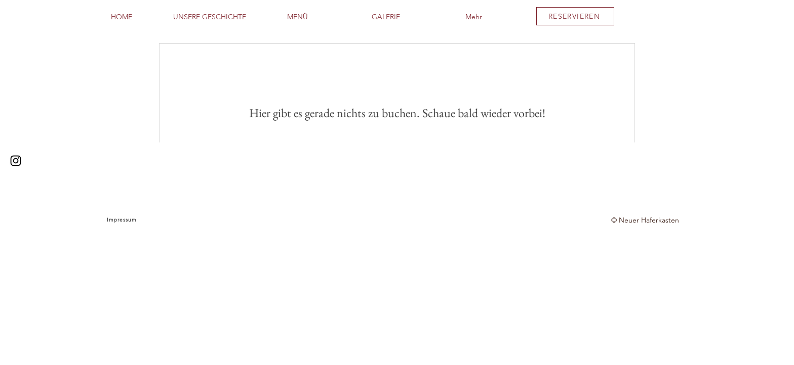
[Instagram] (16, 161)
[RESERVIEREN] (575, 16)
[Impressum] (123, 220)
